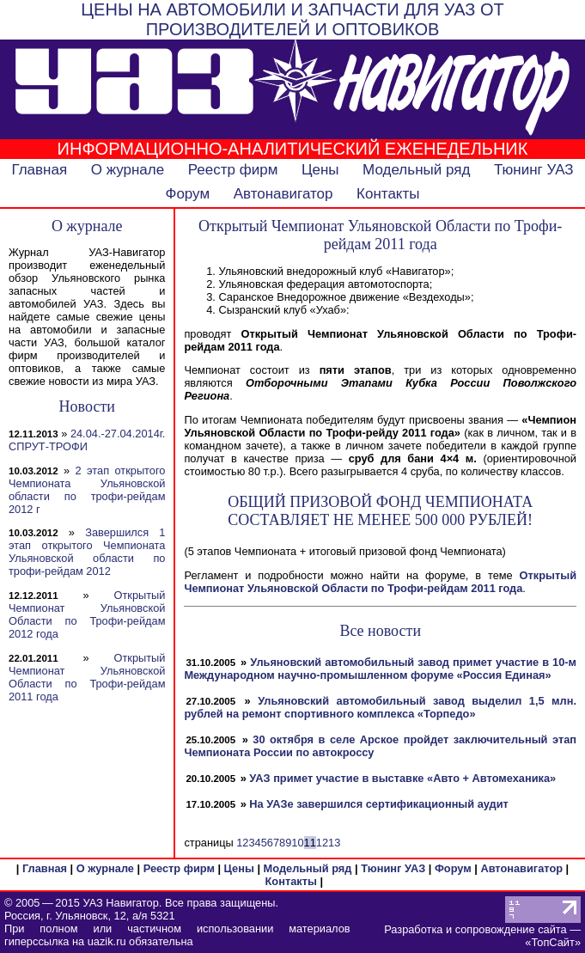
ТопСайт (552, 942)
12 (322, 842)
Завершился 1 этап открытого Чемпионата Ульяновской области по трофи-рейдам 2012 (87, 551)
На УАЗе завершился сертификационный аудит (379, 803)
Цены (320, 170)
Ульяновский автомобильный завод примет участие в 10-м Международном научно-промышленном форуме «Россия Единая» (380, 668)
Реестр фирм (233, 170)
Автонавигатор (283, 194)
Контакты (387, 194)
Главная (39, 170)
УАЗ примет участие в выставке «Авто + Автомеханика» (402, 778)
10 (297, 842)
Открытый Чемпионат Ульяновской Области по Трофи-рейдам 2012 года (87, 614)
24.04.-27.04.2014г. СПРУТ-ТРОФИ (87, 440)
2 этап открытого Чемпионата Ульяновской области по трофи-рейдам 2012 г (87, 490)
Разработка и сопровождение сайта (475, 929)
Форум (187, 194)
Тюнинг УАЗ (534, 170)
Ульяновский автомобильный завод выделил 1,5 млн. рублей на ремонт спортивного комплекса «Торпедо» (380, 707)
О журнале (128, 170)
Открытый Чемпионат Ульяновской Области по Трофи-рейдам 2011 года (87, 677)
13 (334, 842)
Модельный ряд (416, 170)
